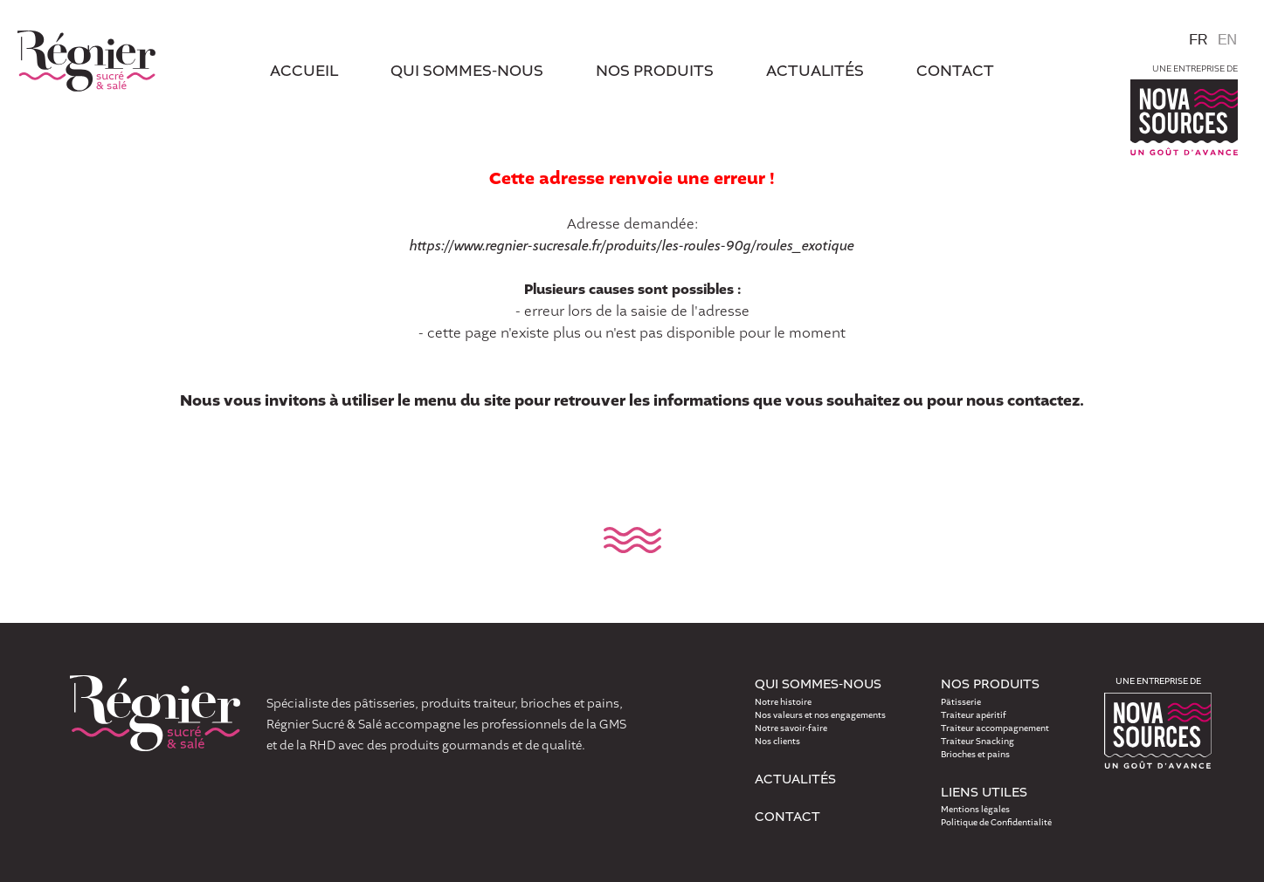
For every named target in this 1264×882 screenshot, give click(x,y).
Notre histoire (783, 702)
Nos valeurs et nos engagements (820, 715)
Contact (787, 817)
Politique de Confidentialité (996, 823)
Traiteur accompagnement (995, 728)
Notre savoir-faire (791, 728)
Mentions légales (975, 809)
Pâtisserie (961, 702)
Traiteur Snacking (977, 741)
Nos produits (655, 72)
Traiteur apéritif (973, 715)
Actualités (795, 780)
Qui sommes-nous (466, 72)
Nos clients (777, 741)
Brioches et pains (975, 755)
